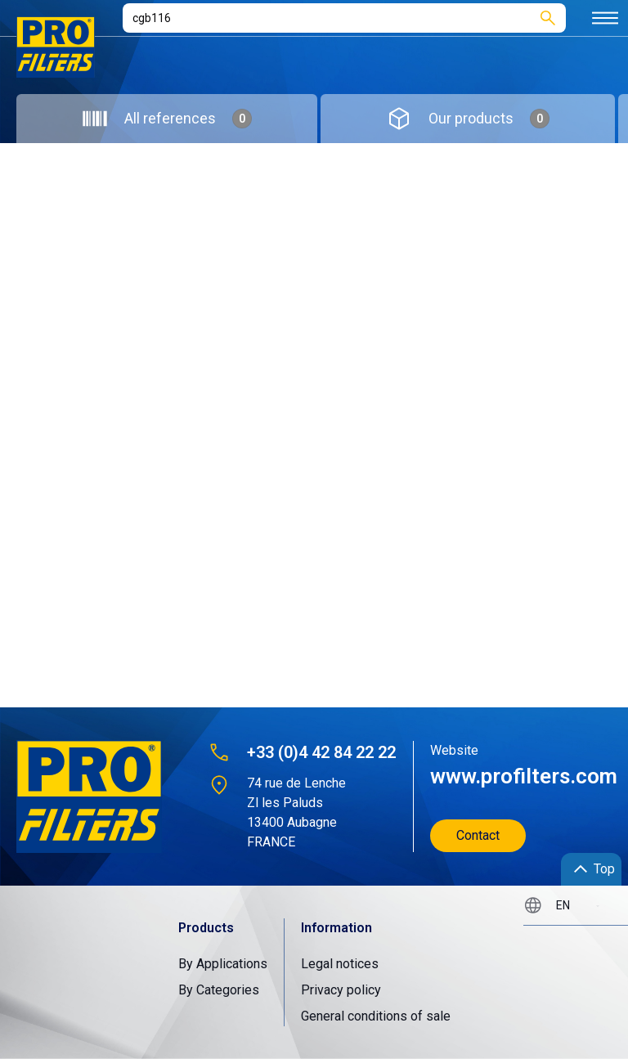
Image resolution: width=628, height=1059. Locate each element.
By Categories (218, 990)
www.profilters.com (516, 776)
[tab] (166, 118)
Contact (478, 835)
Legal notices (340, 963)
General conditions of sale (376, 1016)
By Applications (222, 963)
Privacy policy (341, 990)
